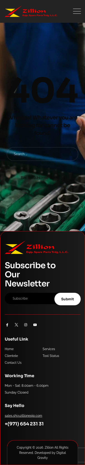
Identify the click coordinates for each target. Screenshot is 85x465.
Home (9, 349)
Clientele (11, 356)
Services (49, 349)
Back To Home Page (40, 177)
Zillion (49, 447)
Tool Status (51, 356)
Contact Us (13, 362)
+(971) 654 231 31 (24, 424)
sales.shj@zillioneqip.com (23, 415)
